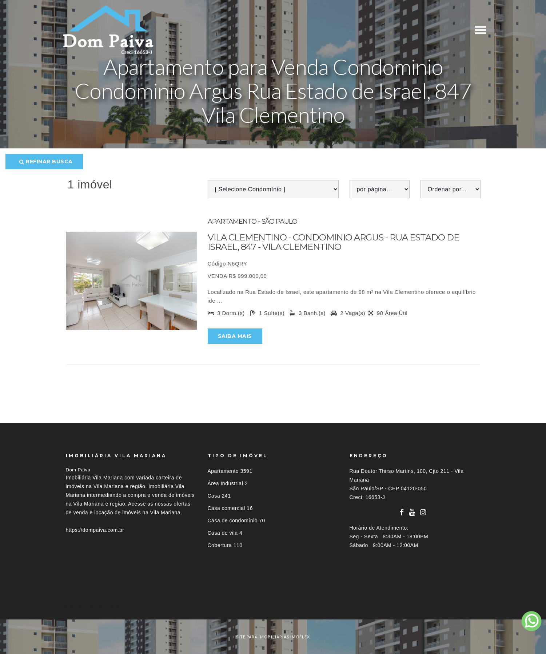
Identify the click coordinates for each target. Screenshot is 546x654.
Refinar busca (46, 161)
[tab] (273, 606)
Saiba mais (235, 336)
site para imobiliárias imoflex (273, 636)
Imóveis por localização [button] (95, 605)
